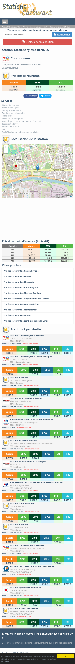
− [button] (6, 151)
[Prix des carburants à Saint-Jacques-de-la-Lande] (37, 321)
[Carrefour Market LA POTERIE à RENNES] (37, 423)
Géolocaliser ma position (37, 42)
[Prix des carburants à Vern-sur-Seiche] (37, 304)
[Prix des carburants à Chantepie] (37, 282)
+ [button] (6, 147)
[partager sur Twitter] (45, 95)
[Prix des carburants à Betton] (37, 315)
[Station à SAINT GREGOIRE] (37, 612)
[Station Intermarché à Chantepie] (37, 465)
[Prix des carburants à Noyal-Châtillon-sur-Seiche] (37, 298)
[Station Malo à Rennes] (37, 507)
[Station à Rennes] (37, 381)
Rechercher (62, 34)
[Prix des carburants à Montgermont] (37, 309)
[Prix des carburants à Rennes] (37, 276)
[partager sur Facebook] (31, 95)
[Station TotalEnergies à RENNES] (37, 339)
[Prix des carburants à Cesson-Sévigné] (37, 271)
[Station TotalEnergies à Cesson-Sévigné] (37, 360)
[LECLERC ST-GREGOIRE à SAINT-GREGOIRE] (37, 570)
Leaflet (70, 196)
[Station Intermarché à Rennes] (37, 402)
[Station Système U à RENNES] (37, 591)
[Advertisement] (37, 218)
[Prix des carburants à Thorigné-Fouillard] (37, 293)
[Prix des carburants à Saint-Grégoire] (37, 287)
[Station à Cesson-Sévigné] (37, 444)
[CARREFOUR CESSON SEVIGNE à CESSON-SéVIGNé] (37, 486)
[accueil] (27, 9)
